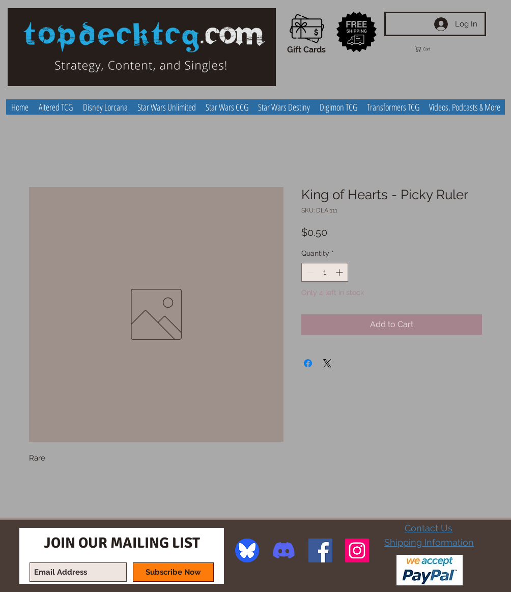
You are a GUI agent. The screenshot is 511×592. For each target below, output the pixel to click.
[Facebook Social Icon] (320, 550)
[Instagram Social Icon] (357, 550)
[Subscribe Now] (173, 572)
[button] (432, 49)
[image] (247, 550)
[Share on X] (327, 363)
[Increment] (340, 272)
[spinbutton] (325, 272)
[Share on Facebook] (308, 363)
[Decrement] (309, 272)
